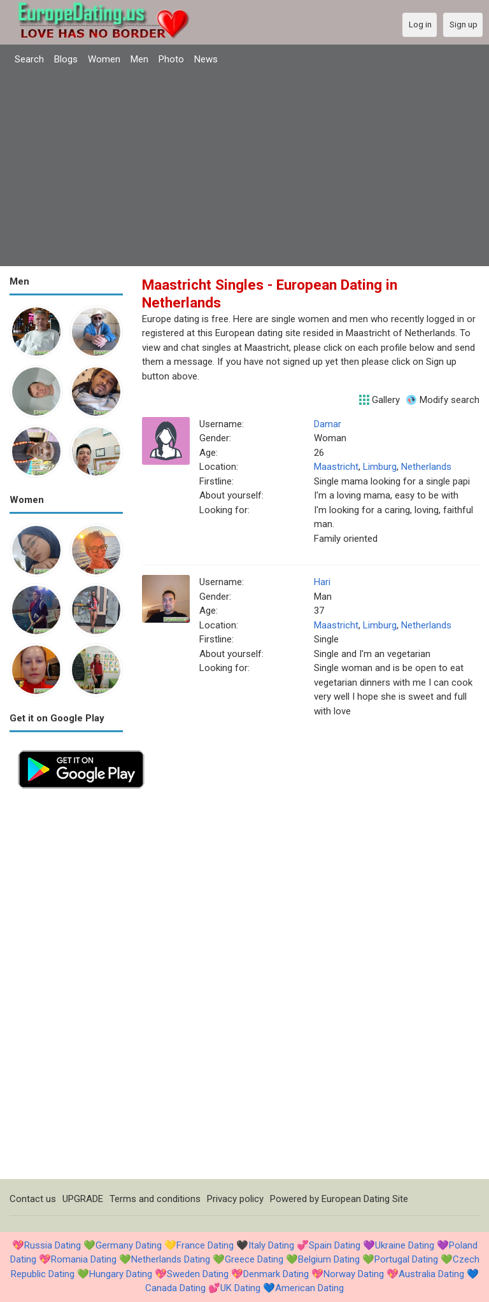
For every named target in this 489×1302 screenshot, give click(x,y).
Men (139, 59)
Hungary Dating (120, 1274)
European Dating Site (365, 1199)
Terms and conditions (155, 1199)
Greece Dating (254, 1259)
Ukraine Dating (404, 1245)
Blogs (66, 59)
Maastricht (336, 466)
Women (104, 59)
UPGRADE (82, 1199)
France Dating (205, 1245)
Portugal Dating (406, 1259)
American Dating (309, 1288)
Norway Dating (353, 1274)
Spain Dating (334, 1245)
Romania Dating (84, 1259)
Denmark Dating (276, 1274)
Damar (327, 424)
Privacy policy (235, 1199)
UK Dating (240, 1288)
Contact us (33, 1199)
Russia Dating (52, 1245)
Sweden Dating (198, 1274)
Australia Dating (431, 1274)
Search (29, 59)
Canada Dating (175, 1288)
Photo (171, 59)
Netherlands (426, 466)
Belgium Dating (329, 1259)
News (206, 59)
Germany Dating (129, 1245)
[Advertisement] (244, 167)
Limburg (380, 466)
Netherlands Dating (170, 1259)
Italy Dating (271, 1245)
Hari (322, 582)
